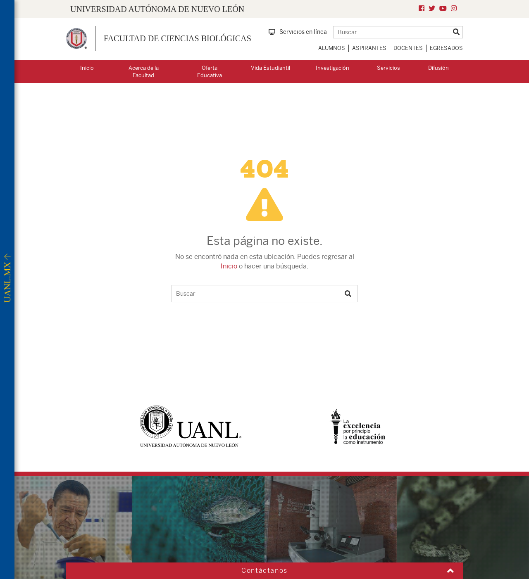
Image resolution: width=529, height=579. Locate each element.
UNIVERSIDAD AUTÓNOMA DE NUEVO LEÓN (157, 9)
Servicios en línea (298, 31)
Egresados (446, 48)
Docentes (408, 48)
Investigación (332, 68)
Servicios (388, 68)
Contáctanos (264, 570)
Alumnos (331, 48)
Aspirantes (369, 48)
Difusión (438, 68)
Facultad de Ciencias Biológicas (177, 38)
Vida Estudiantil (270, 68)
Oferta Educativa (209, 72)
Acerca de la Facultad (144, 72)
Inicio (87, 68)
